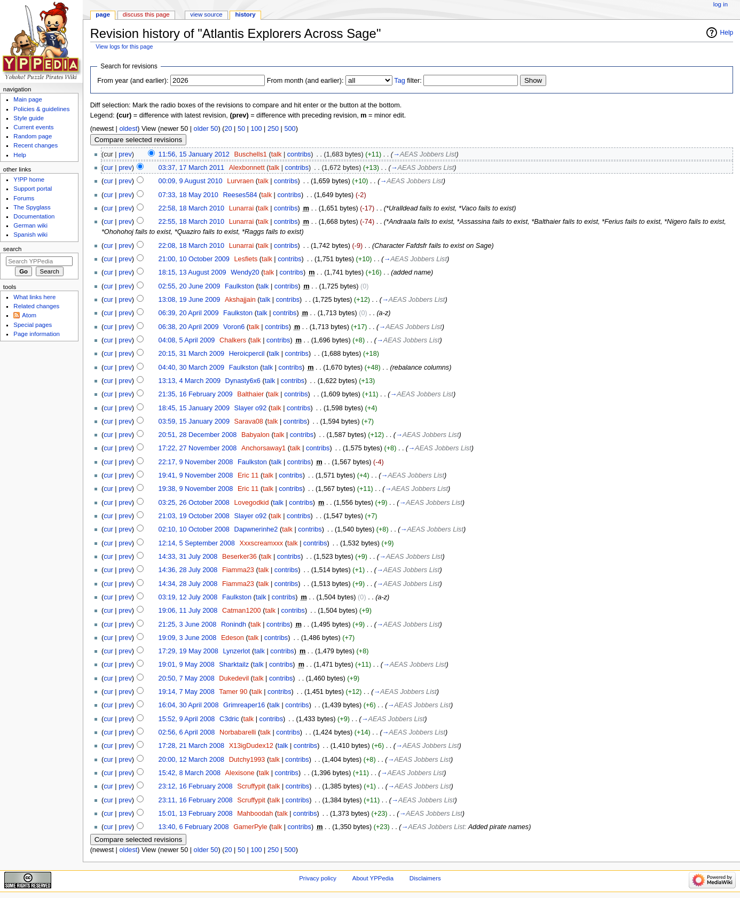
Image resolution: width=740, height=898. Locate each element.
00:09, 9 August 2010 (191, 181)
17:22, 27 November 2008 (198, 448)
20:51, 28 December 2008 (198, 435)
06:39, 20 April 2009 (189, 313)
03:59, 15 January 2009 (194, 421)
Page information (36, 334)
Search (12, 249)
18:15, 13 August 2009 (192, 272)
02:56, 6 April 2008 (187, 732)
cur (108, 167)
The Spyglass (31, 207)
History (245, 14)
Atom (29, 315)
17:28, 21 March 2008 (191, 745)
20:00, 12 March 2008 (191, 759)
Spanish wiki (30, 234)
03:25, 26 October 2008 (194, 502)
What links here (34, 297)
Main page (27, 99)
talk (276, 154)
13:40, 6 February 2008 (194, 827)
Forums (23, 198)
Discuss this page (146, 14)
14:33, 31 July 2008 (188, 556)
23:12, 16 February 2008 (196, 786)
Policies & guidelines (41, 109)
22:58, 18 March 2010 (191, 208)
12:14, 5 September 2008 (197, 543)
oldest (128, 128)
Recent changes (35, 145)
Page (103, 14)
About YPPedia (372, 878)
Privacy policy (317, 878)
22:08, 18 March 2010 (191, 245)
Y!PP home (28, 179)
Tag (399, 80)
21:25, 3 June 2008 (188, 624)
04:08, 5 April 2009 (187, 340)
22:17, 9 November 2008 (196, 462)
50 (241, 128)
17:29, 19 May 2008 (188, 651)
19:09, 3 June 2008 (188, 638)
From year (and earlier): (132, 80)
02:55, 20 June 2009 (190, 286)
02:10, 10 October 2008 (194, 529)
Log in (720, 4)
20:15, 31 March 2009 (191, 353)
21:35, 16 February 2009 (196, 394)
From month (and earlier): (305, 80)
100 (256, 128)
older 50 (206, 128)
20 (228, 128)
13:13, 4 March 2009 (190, 381)
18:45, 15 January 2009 (194, 408)
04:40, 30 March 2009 (191, 367)
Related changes (36, 306)
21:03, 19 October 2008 (194, 516)
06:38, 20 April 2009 (189, 327)
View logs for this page (124, 46)
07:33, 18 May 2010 (188, 195)
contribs (299, 154)
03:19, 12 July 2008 (188, 597)
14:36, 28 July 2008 (188, 570)
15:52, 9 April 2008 (187, 719)
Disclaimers (425, 878)
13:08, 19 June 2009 (190, 299)
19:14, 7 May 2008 (187, 692)
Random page (32, 136)
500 (289, 128)
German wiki (30, 225)
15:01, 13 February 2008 (196, 813)
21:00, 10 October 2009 (194, 259)
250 (273, 128)
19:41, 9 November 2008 (196, 475)
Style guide (28, 118)
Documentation (33, 216)
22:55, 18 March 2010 (191, 221)
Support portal (32, 188)
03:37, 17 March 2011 (191, 167)
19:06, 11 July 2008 (188, 610)
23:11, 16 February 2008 (196, 800)
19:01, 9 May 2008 (187, 664)
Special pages (32, 325)
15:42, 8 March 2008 (190, 773)
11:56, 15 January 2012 (194, 154)
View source (206, 14)
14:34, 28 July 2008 (188, 584)
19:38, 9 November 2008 (196, 489)
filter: (408, 80)
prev (125, 154)
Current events (33, 127)
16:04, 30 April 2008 (189, 705)
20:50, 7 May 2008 (187, 678)
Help (727, 32)
